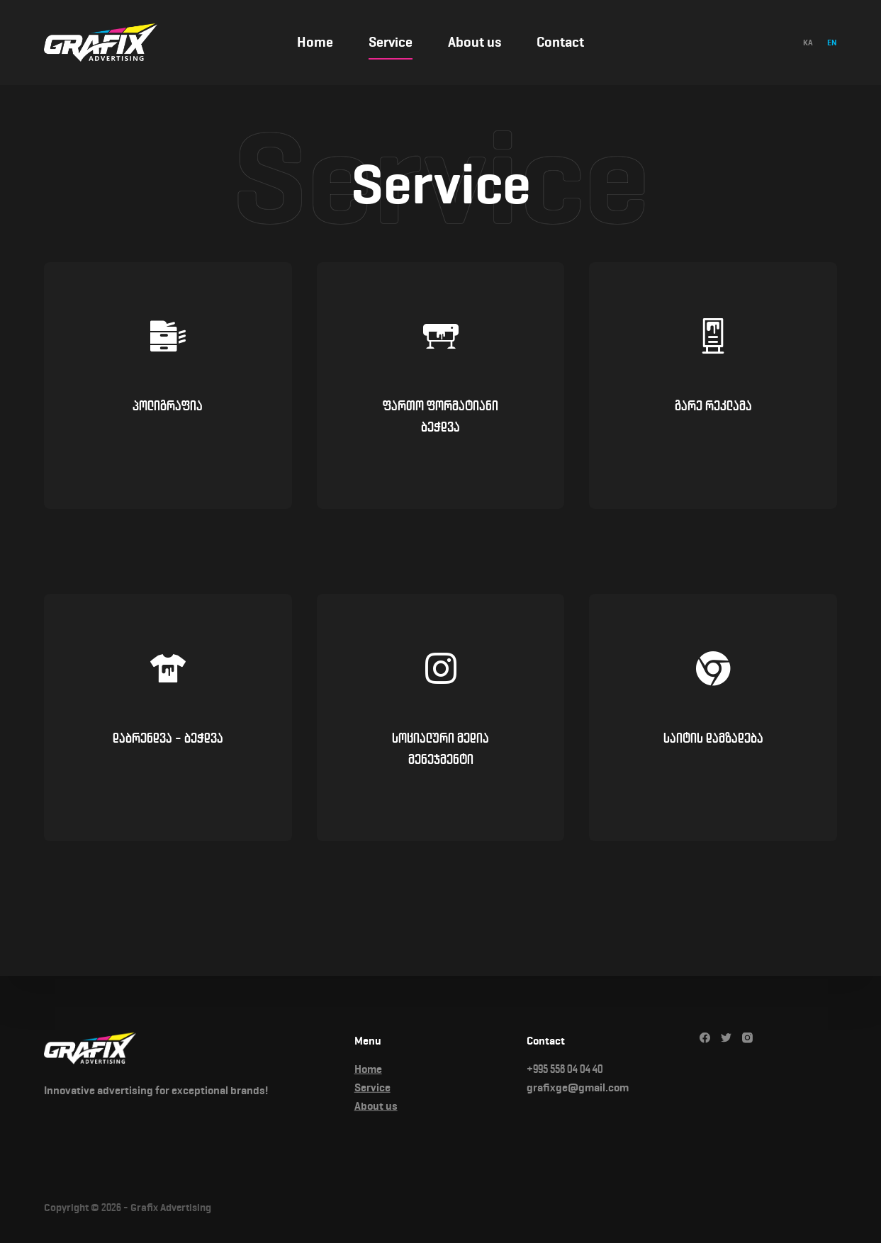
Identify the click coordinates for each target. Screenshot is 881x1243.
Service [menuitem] (391, 42)
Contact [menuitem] (560, 42)
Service (372, 1087)
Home (368, 1068)
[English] (832, 42)
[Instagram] (747, 1038)
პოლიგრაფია (168, 406)
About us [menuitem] (474, 42)
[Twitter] (726, 1038)
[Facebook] (705, 1038)
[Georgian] (808, 42)
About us (376, 1106)
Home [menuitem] (315, 42)
